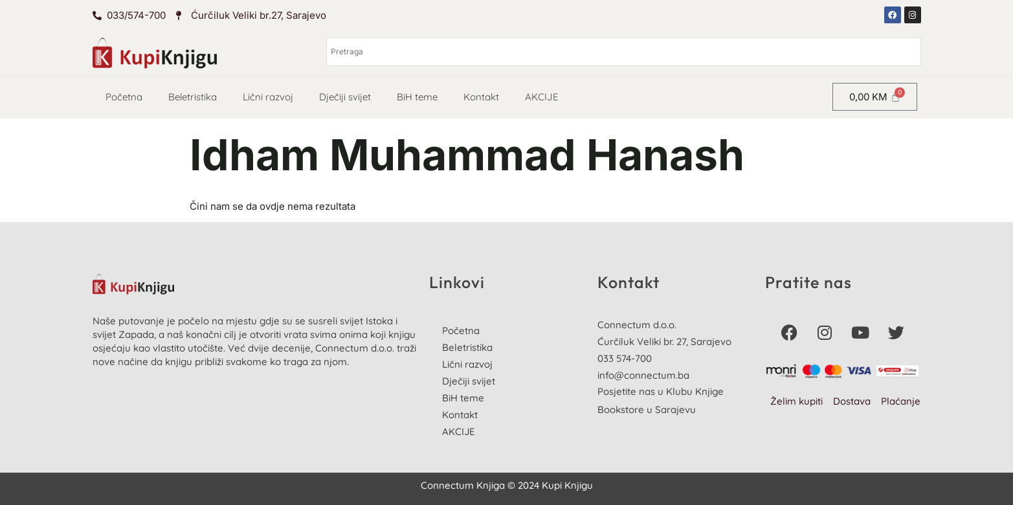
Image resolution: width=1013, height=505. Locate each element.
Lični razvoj (268, 97)
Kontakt (481, 97)
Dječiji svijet (345, 97)
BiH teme (417, 97)
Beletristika (192, 97)
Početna (124, 97)
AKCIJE (542, 97)
